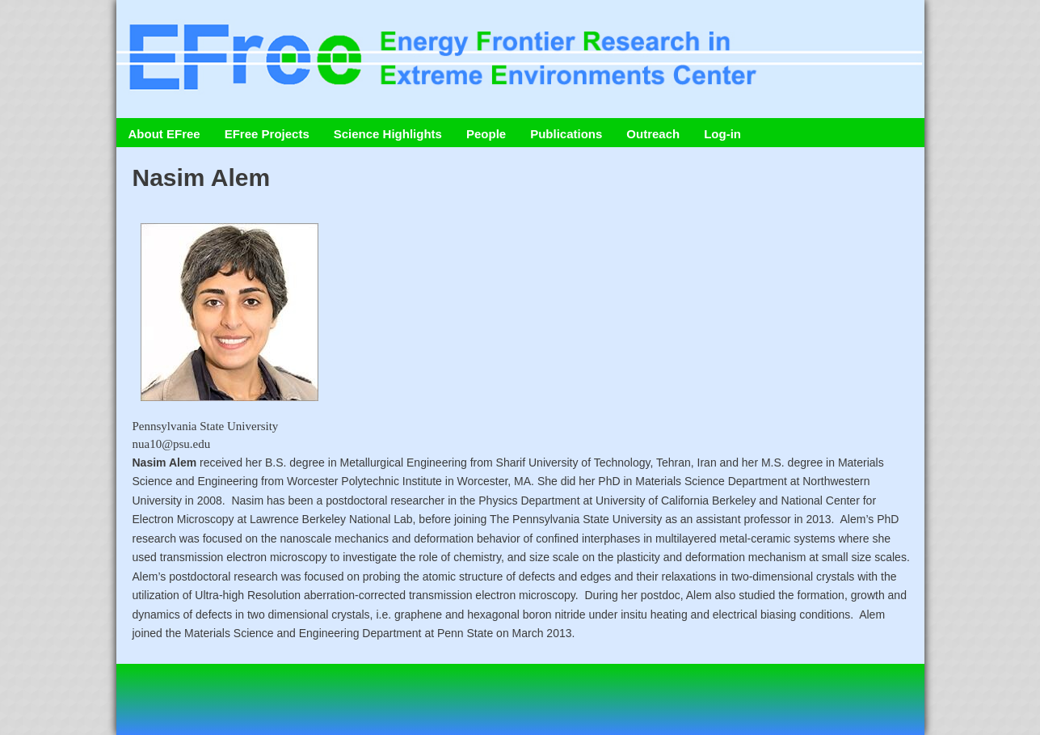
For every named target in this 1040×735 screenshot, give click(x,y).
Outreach (653, 134)
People (486, 134)
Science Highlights (388, 134)
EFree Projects (267, 134)
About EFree (164, 134)
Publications (566, 134)
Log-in (722, 134)
